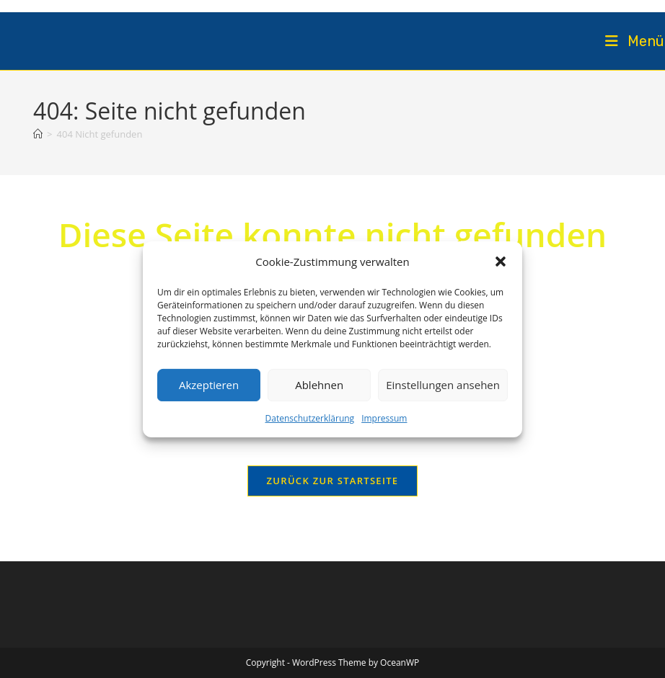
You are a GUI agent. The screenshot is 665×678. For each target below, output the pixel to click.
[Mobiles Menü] (635, 41)
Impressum (384, 417)
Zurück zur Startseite (333, 480)
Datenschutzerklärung (310, 417)
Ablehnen (319, 385)
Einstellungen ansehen (443, 385)
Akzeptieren (209, 385)
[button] (500, 261)
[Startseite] (38, 134)
